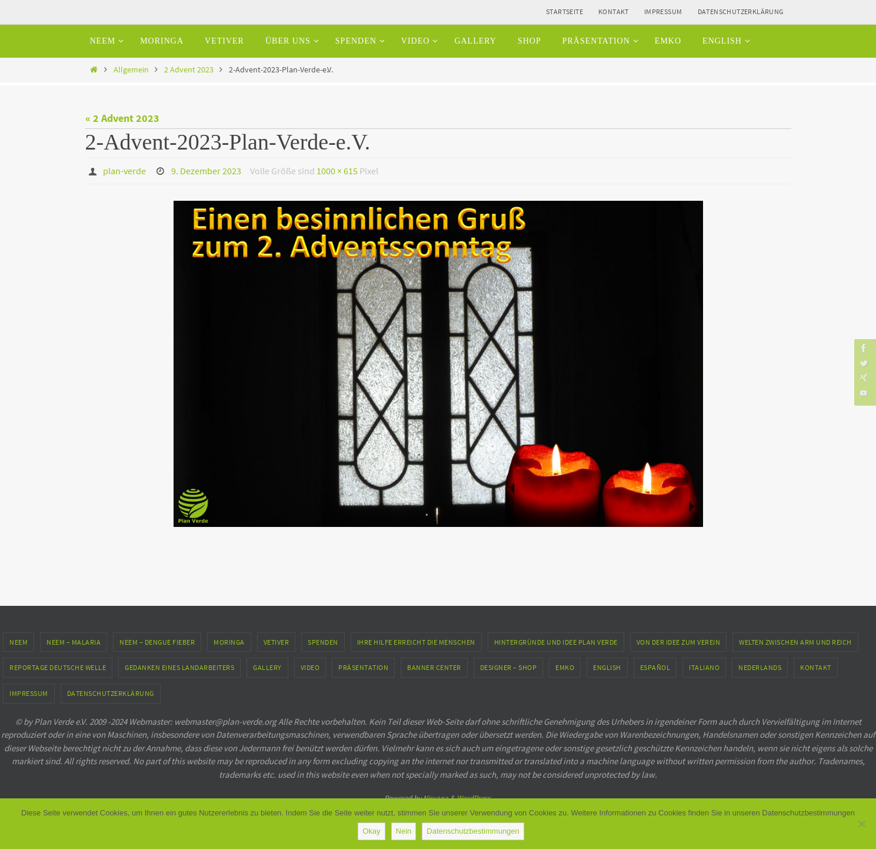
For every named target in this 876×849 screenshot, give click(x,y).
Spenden (323, 641)
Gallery (267, 666)
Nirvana (435, 797)
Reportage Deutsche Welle (57, 666)
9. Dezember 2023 (206, 171)
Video (310, 666)
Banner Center (434, 666)
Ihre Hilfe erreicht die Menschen (416, 641)
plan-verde (124, 171)
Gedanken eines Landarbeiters (179, 666)
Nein (404, 831)
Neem (18, 641)
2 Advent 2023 (189, 69)
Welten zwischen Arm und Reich (795, 641)
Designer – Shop (508, 666)
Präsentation (363, 666)
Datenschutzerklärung (741, 11)
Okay (371, 831)
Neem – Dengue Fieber (157, 641)
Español (655, 666)
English (607, 666)
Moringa (229, 641)
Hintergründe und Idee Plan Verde (556, 641)
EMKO (564, 666)
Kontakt (613, 11)
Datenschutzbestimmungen (473, 831)
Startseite (564, 11)
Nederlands (759, 666)
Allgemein (131, 69)
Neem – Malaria (73, 641)
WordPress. (474, 797)
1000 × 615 (337, 171)
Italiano (704, 666)
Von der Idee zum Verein (679, 641)
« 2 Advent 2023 (122, 118)
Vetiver (276, 641)
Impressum (663, 11)
